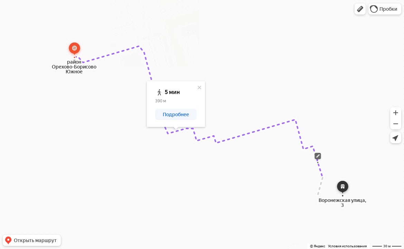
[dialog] (176, 104)
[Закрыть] (199, 87)
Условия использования (347, 246)
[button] (360, 9)
